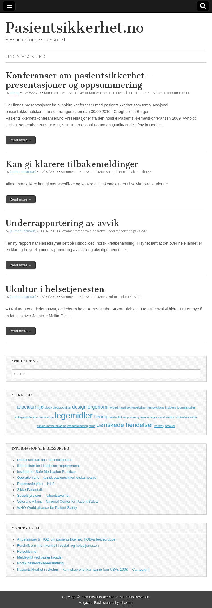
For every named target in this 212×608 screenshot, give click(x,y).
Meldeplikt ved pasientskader (40, 557)
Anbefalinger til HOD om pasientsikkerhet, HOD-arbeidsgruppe (66, 539)
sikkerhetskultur (186, 417)
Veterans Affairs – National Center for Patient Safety (58, 501)
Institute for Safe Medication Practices (46, 472)
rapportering (131, 417)
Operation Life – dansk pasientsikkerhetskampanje (56, 478)
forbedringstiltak (119, 407)
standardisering (77, 426)
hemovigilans (155, 407)
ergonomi (98, 407)
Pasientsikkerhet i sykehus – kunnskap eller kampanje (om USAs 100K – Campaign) (83, 569)
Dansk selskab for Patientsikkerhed (44, 460)
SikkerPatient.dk (30, 490)
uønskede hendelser (124, 424)
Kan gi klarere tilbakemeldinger (72, 164)
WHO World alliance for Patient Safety (47, 508)
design (79, 407)
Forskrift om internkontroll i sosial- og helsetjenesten (58, 546)
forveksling (138, 407)
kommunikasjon (43, 417)
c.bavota (126, 603)
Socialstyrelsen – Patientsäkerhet (43, 496)
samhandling (166, 417)
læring (101, 416)
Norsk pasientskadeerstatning (40, 563)
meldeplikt (115, 417)
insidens (170, 407)
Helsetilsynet (27, 551)
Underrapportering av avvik (62, 223)
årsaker (170, 426)
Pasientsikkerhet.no (75, 27)
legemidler (74, 415)
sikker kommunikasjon (52, 426)
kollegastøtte (23, 417)
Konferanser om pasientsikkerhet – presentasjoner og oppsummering (79, 80)
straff (92, 426)
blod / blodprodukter (58, 407)
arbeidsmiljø (30, 407)
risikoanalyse (149, 417)
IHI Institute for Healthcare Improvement (48, 466)
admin (14, 92)
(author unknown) (23, 171)
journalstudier (186, 407)
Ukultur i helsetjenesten (55, 289)
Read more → (20, 140)
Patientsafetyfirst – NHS (36, 484)
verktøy (159, 426)
